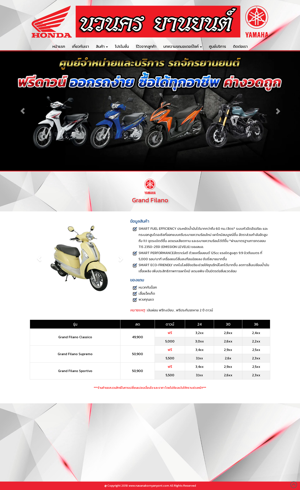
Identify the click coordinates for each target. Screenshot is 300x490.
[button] (22, 110)
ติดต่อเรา (240, 46)
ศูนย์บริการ (217, 46)
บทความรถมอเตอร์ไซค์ (182, 46)
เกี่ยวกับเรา (80, 46)
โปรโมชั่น (122, 46)
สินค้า (102, 46)
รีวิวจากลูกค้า (146, 46)
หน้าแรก (58, 46)
